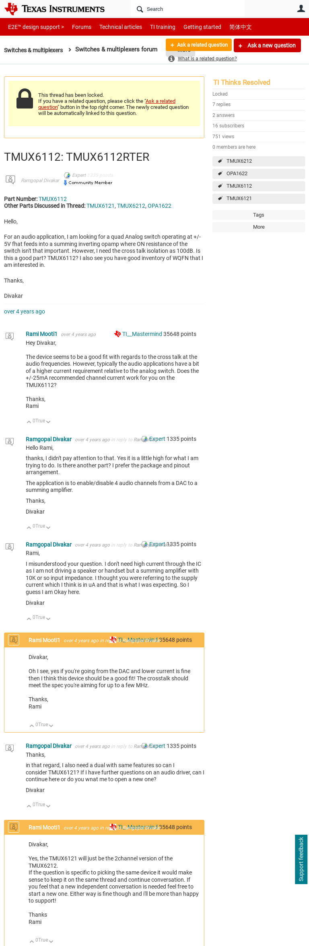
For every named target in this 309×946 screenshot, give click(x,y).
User (301, 8)
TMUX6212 (239, 161)
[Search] (188, 9)
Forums (75, 27)
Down (48, 422)
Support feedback (301, 859)
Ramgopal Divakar (40, 180)
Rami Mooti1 (42, 334)
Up (29, 422)
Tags (258, 215)
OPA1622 (237, 173)
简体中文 (223, 27)
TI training (151, 27)
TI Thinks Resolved (241, 82)
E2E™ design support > (33, 27)
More (259, 227)
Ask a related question (199, 45)
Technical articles (112, 27)
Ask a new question (271, 45)
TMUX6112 (239, 186)
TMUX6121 (239, 198)
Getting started (188, 27)
